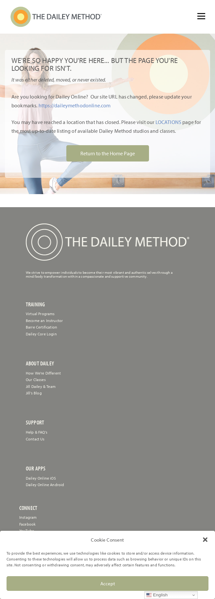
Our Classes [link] (36, 379)
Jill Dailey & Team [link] (41, 386)
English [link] (157, 595)
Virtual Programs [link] (40, 313)
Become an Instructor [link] (44, 320)
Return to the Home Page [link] (107, 153)
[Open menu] (201, 16)
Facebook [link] (27, 524)
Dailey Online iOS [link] (41, 478)
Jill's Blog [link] (34, 393)
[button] (205, 539)
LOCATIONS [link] (167, 122)
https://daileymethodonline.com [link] (75, 105)
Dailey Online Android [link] (45, 484)
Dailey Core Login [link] (41, 333)
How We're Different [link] (43, 373)
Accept (107, 583)
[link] (56, 17)
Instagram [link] (28, 517)
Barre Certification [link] (41, 327)
